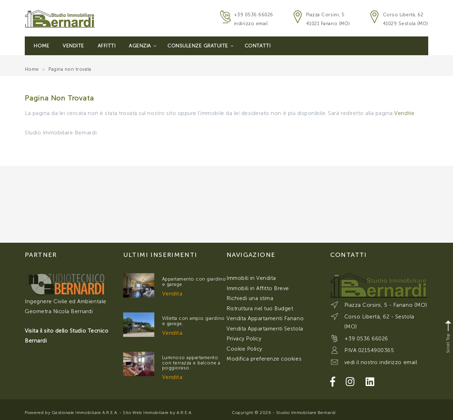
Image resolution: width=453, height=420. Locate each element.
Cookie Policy (244, 349)
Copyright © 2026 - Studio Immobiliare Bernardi (284, 412)
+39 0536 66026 (253, 14)
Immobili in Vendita (251, 278)
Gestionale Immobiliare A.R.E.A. (85, 412)
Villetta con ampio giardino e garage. (193, 321)
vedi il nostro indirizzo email (380, 362)
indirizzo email (251, 23)
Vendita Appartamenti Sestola (264, 329)
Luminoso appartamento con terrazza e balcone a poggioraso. (191, 362)
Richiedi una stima (249, 298)
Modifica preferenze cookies (264, 359)
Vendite (73, 46)
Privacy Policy (243, 338)
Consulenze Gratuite (200, 46)
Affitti (107, 46)
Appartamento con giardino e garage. (194, 281)
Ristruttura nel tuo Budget (259, 308)
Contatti (257, 46)
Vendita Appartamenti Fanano (265, 318)
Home (41, 46)
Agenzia (142, 46)
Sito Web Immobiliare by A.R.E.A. (158, 412)
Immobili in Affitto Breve (257, 288)
